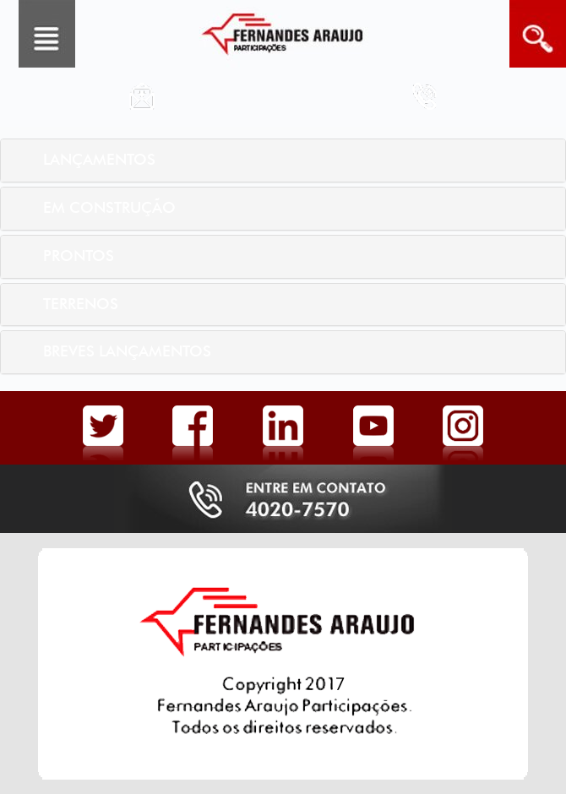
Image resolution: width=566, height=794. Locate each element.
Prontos (78, 256)
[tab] (283, 160)
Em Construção (109, 207)
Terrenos (80, 304)
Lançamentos (99, 159)
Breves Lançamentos (127, 351)
